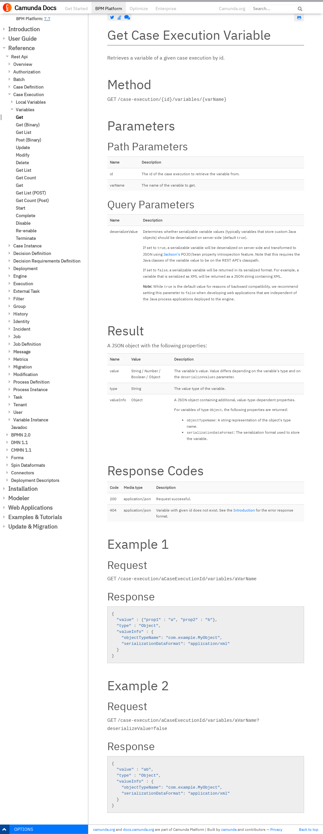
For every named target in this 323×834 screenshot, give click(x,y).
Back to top (308, 829)
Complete (25, 215)
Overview (22, 64)
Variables (25, 110)
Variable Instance (30, 420)
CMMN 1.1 (21, 450)
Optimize (139, 8)
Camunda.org (232, 8)
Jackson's (171, 254)
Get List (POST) (31, 193)
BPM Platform (108, 8)
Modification (25, 374)
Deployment (25, 268)
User (17, 412)
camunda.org (104, 829)
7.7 (47, 18)
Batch (19, 79)
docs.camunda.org (138, 829)
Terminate (26, 238)
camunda (229, 829)
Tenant (20, 405)
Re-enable (26, 231)
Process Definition (31, 382)
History (20, 314)
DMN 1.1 (19, 442)
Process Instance (30, 389)
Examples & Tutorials (35, 517)
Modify (22, 155)
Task (17, 397)
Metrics (20, 359)
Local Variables (31, 102)
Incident (21, 329)
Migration (22, 367)
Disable (23, 223)
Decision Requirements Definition (46, 261)
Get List (23, 132)
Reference (21, 48)
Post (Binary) (28, 140)
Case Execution (28, 94)
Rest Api (19, 57)
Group (19, 306)
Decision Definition (32, 253)
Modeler (18, 498)
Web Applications (30, 507)
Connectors (22, 473)
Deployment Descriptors (35, 480)
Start (20, 208)
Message (22, 352)
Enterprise (166, 8)
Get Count (26, 178)
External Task (26, 291)
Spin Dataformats (28, 465)
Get (19, 117)
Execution (23, 284)
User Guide (22, 38)
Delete (22, 162)
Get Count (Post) (32, 200)
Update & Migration (32, 526)
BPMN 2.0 (20, 435)
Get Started (76, 8)
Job (17, 336)
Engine (20, 276)
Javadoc (19, 427)
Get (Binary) (28, 125)
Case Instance (27, 246)
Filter (18, 299)
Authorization (26, 72)
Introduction (24, 29)
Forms (17, 457)
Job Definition (27, 344)
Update (23, 147)
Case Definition (28, 87)
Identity (21, 321)
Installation (23, 488)
